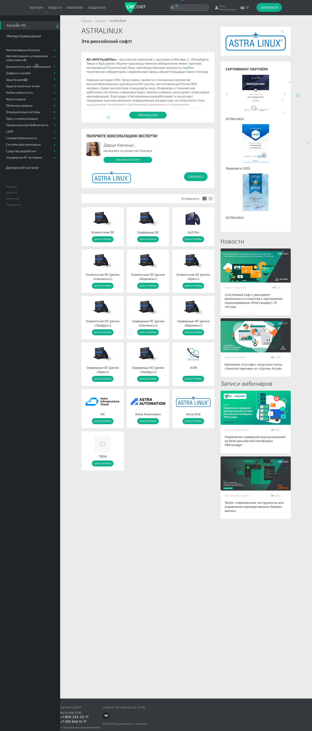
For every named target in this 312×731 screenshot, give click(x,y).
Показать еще (148, 115)
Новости (55, 7)
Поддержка (97, 7)
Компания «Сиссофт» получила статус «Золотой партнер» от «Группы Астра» (254, 366)
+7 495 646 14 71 (73, 721)
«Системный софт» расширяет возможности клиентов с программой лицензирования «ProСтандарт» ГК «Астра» (253, 300)
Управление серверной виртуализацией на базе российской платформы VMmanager (255, 441)
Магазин (36, 7)
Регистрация (227, 9)
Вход (222, 6)
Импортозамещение (24, 36)
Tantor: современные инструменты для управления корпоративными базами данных (254, 506)
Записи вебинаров (237, 429)
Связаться (269, 7)
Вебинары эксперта (128, 159)
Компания (75, 7)
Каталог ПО (16, 25)
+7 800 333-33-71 (74, 717)
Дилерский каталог (22, 167)
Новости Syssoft (235, 287)
